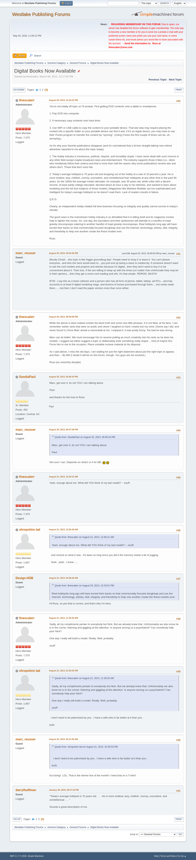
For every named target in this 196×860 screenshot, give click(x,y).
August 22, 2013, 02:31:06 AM (63, 739)
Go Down (18, 90)
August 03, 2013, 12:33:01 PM (63, 100)
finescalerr (27, 100)
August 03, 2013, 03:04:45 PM (63, 253)
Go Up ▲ (182, 856)
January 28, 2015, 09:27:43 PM (64, 790)
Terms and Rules (168, 856)
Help (156, 856)
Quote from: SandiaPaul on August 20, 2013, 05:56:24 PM (85, 437)
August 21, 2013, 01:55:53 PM (63, 670)
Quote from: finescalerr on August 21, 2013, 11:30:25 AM (84, 678)
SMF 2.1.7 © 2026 (18, 856)
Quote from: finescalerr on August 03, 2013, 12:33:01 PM (84, 585)
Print (179, 90)
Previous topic (158, 79)
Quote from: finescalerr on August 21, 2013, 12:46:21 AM (84, 537)
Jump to (134, 834)
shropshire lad (29, 529)
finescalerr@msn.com (120, 47)
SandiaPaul (27, 376)
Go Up (16, 819)
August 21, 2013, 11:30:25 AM (63, 618)
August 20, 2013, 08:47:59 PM (63, 429)
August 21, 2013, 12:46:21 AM (63, 476)
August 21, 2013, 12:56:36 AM (63, 529)
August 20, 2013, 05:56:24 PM (63, 377)
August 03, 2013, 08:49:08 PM (63, 317)
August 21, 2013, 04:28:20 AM (63, 578)
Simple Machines (36, 856)
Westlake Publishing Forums (41, 14)
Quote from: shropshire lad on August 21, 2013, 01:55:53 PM (86, 746)
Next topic (175, 79)
